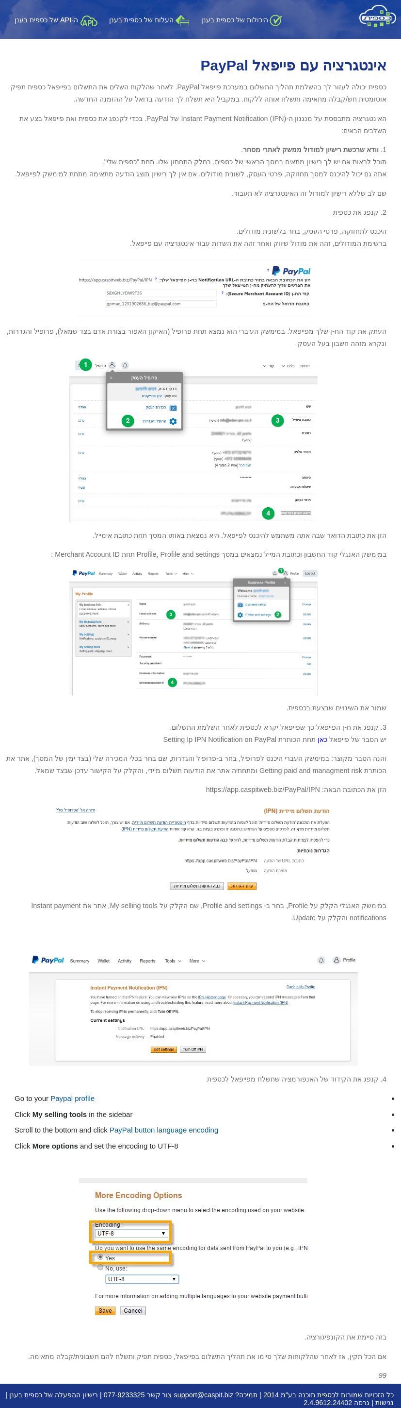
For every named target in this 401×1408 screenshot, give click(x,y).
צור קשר (159, 1395)
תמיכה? (246, 1395)
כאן (321, 739)
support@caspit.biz (204, 1395)
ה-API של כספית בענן (56, 20)
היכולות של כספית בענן (241, 20)
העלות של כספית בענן (149, 20)
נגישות (384, 1403)
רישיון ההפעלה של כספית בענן (53, 1395)
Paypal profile (72, 1098)
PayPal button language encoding (164, 1130)
